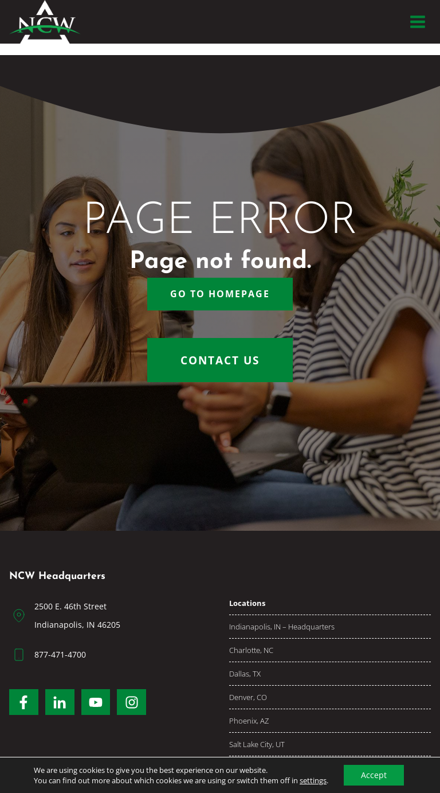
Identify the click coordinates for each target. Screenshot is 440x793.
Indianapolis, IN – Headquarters (282, 626)
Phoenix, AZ (249, 721)
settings (313, 780)
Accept (374, 774)
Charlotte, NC (251, 650)
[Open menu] (417, 21)
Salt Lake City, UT (257, 744)
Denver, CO (248, 697)
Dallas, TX (245, 673)
